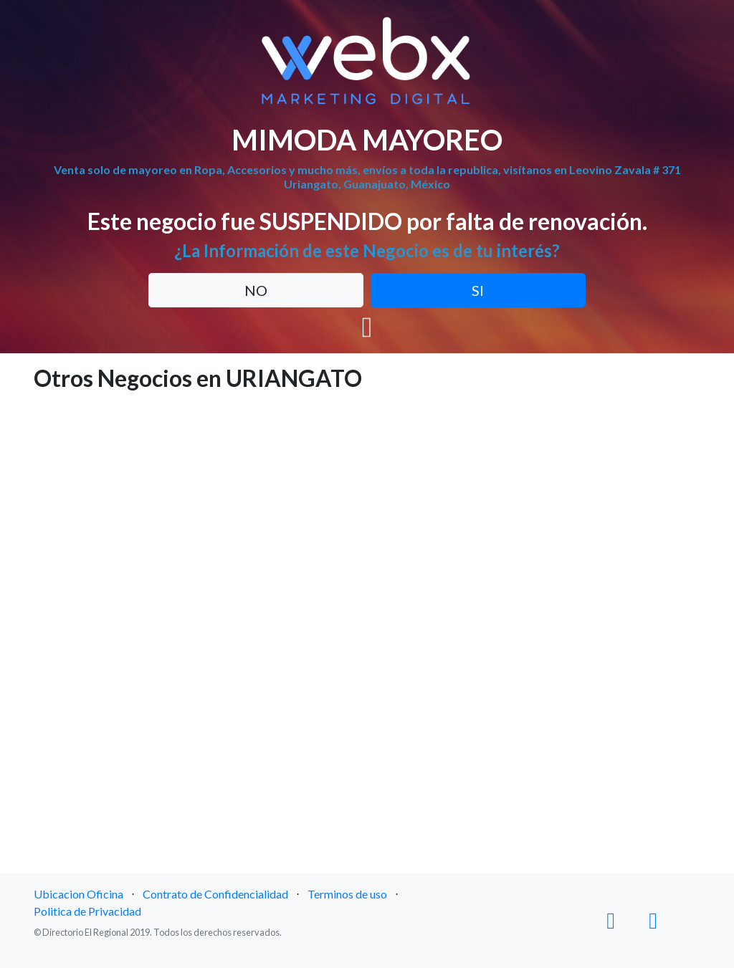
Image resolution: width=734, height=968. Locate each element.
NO (255, 290)
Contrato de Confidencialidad (215, 894)
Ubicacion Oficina (78, 894)
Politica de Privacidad (87, 911)
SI (478, 290)
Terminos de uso (347, 894)
